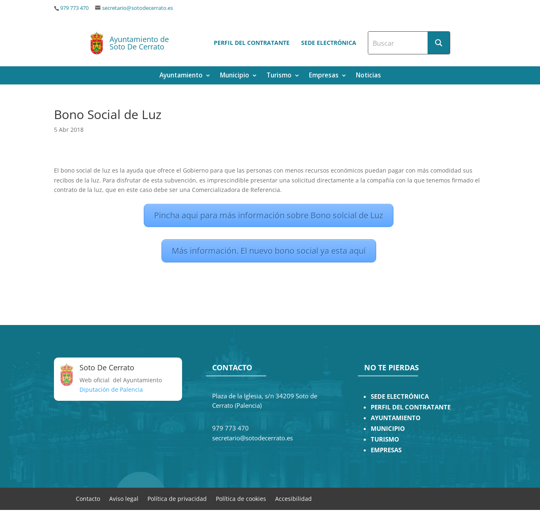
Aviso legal (123, 498)
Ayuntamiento (181, 75)
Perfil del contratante (252, 43)
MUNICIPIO (388, 428)
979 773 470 (74, 8)
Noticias (368, 75)
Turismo (279, 75)
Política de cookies (241, 498)
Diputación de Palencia (111, 389)
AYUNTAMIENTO (396, 418)
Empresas (324, 75)
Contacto (88, 498)
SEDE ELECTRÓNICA (400, 396)
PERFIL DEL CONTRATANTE (411, 407)
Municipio (234, 75)
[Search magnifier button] (439, 43)
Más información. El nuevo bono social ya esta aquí (269, 250)
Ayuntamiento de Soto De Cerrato (139, 42)
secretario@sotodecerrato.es (137, 8)
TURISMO (385, 439)
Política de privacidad (177, 498)
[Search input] (398, 42)
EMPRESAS (386, 450)
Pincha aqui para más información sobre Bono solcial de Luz (268, 215)
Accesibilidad (293, 498)
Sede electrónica (328, 43)
